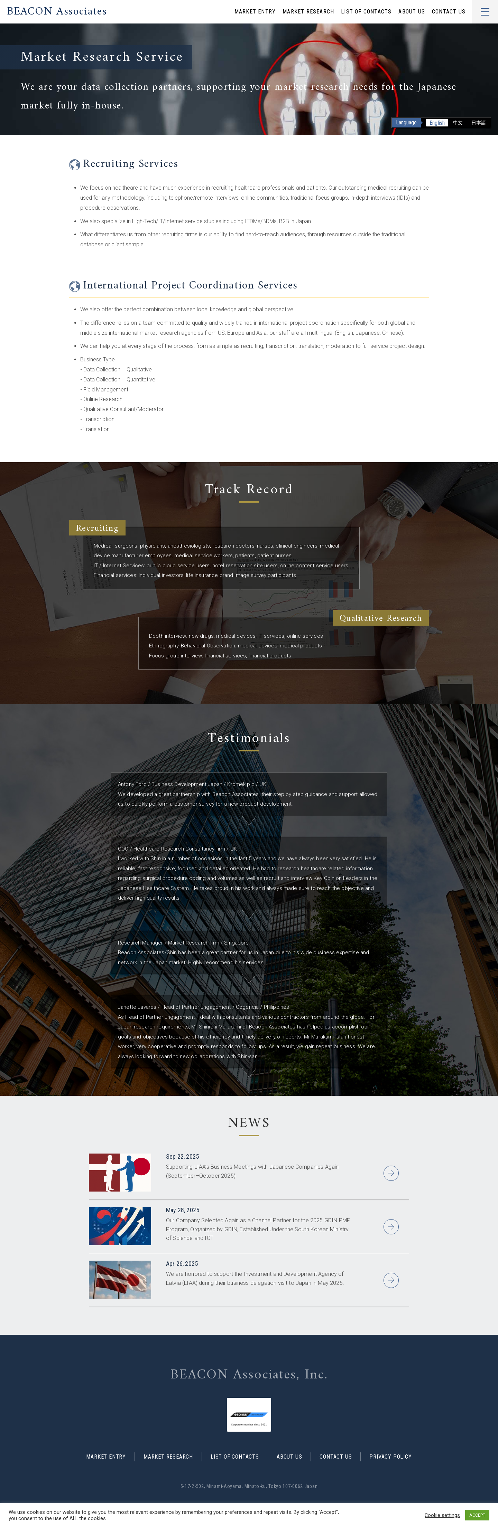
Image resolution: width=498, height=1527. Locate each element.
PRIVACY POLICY (390, 1457)
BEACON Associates (57, 11)
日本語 (478, 122)
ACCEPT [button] (477, 1515)
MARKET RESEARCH (308, 12)
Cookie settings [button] (442, 1515)
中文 (458, 122)
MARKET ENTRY (255, 12)
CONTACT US (448, 12)
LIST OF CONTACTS (366, 12)
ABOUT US (411, 12)
